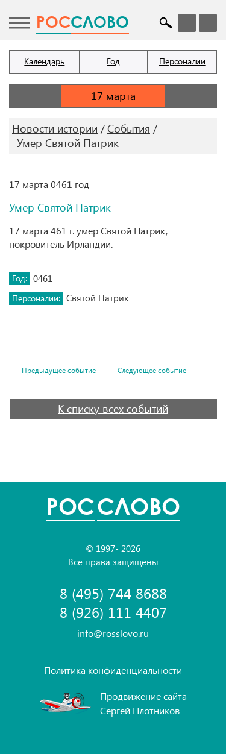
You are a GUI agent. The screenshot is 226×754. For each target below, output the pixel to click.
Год (113, 61)
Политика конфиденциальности (113, 670)
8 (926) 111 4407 (113, 612)
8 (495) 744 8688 (113, 593)
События (128, 128)
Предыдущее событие (59, 370)
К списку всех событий (113, 408)
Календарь (44, 61)
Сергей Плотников (140, 710)
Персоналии (182, 61)
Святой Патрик (97, 298)
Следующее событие (152, 370)
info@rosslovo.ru (113, 633)
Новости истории (55, 128)
